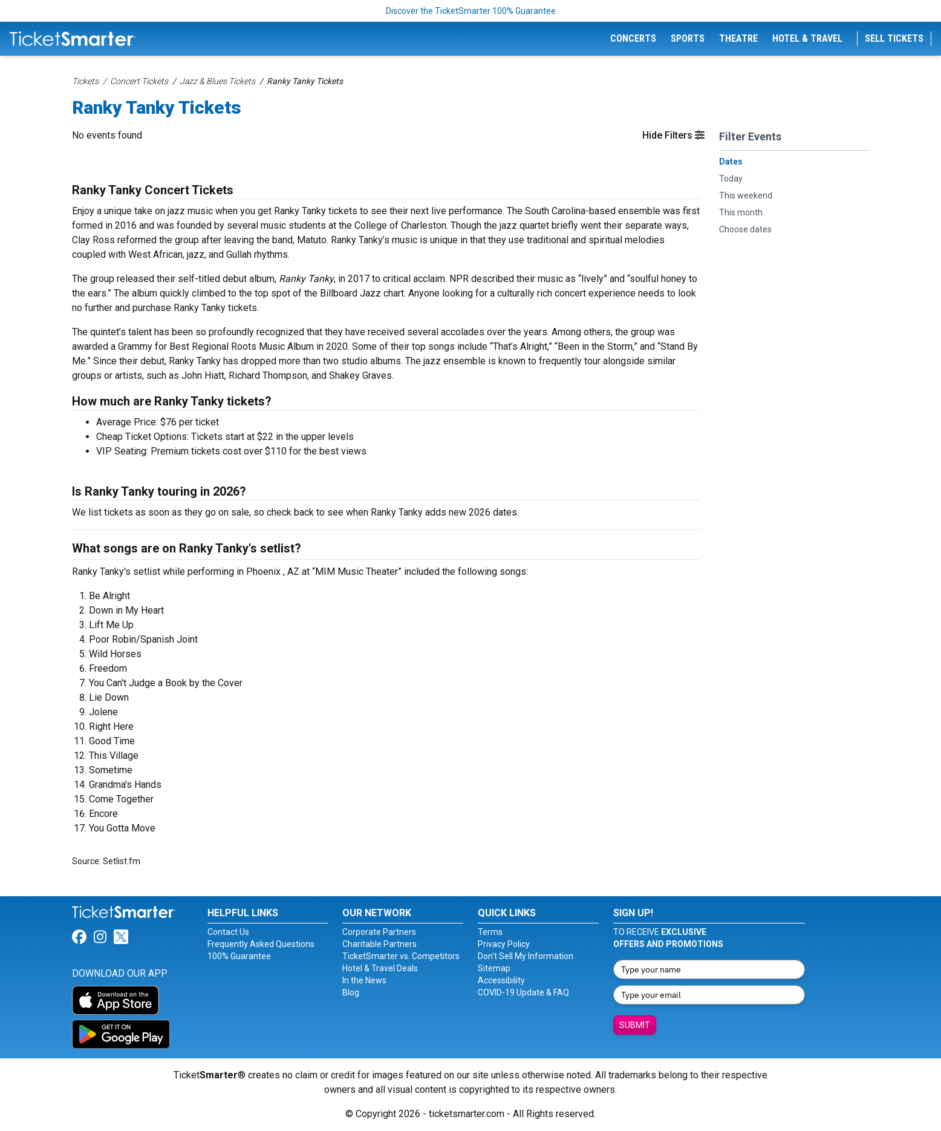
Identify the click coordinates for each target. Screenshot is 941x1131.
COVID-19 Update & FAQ (523, 992)
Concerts (633, 38)
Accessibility (501, 980)
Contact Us (228, 932)
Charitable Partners (379, 944)
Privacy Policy (504, 944)
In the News (364, 980)
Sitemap (494, 968)
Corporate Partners (379, 932)
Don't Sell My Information (525, 956)
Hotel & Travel (807, 38)
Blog (350, 992)
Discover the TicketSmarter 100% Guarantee (471, 11)
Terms (490, 932)
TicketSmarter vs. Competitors (401, 956)
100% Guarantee (239, 956)
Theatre (738, 38)
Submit (634, 1025)
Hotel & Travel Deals (380, 968)
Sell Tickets (894, 38)
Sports (688, 38)
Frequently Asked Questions (260, 944)
